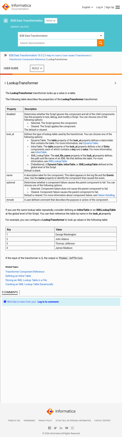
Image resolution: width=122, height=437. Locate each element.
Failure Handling (106, 195)
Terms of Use (14, 421)
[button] (88, 7)
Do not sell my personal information (73, 421)
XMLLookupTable (57, 161)
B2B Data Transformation (27, 20)
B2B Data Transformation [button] (34, 35)
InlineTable (40, 152)
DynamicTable (90, 143)
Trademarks (29, 421)
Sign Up (110, 7)
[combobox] (57, 42)
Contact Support (102, 421)
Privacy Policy (45, 421)
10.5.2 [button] (51, 20)
